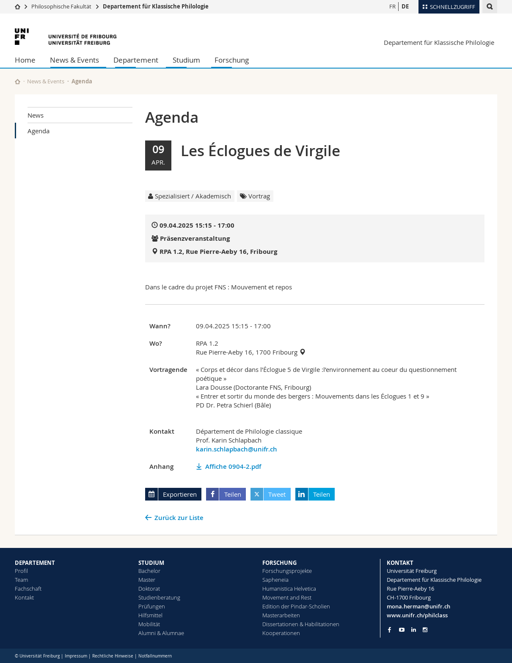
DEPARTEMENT (35, 563)
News (36, 115)
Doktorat (149, 588)
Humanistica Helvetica (289, 588)
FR (392, 6)
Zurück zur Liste (179, 517)
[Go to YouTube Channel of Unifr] (402, 630)
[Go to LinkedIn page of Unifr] (413, 630)
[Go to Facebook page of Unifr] (389, 629)
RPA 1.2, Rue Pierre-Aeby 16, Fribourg (218, 251)
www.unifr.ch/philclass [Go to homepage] (417, 615)
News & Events (74, 60)
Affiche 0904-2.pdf (233, 466)
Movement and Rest (286, 597)
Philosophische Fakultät (61, 6)
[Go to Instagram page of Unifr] (425, 630)
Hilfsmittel (150, 615)
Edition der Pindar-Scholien (296, 606)
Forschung (232, 60)
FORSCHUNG (279, 563)
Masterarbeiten (281, 615)
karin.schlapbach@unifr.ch (236, 449)
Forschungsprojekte (287, 571)
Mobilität (149, 624)
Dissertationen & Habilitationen (300, 624)
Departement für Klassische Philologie (156, 6)
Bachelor (149, 571)
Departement (135, 60)
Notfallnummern (155, 656)
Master (146, 579)
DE (405, 6)
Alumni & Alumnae (161, 633)
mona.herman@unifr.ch (418, 606)
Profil (21, 571)
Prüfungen (151, 606)
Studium (186, 60)
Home (25, 60)
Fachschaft (28, 588)
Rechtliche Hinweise (112, 656)
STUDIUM (151, 563)
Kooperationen (281, 633)
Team (21, 579)
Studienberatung (159, 597)
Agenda (39, 131)
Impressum (76, 656)
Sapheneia (275, 579)
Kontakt (24, 597)
